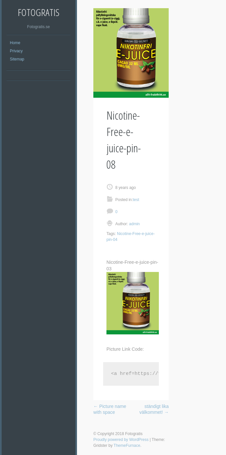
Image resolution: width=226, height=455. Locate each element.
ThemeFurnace (127, 445)
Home (15, 43)
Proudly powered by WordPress (121, 439)
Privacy (16, 51)
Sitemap (17, 59)
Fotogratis (38, 12)
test (136, 199)
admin (134, 224)
